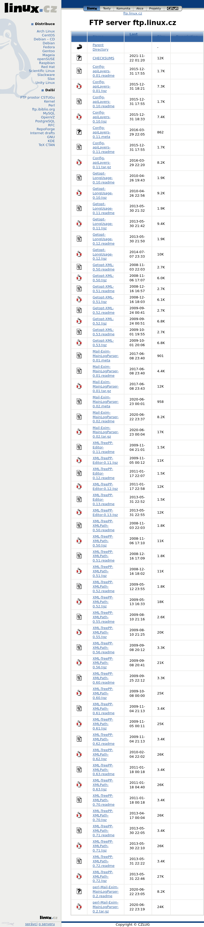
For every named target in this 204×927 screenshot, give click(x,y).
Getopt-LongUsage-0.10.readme (104, 177)
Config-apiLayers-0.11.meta (102, 132)
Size (161, 36)
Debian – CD (44, 39)
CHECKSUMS (103, 58)
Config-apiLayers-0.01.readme (104, 71)
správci (31, 924)
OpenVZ (48, 117)
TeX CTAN (47, 145)
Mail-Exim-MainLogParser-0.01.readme (106, 371)
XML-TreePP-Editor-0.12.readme (104, 473)
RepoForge (46, 129)
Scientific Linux (42, 71)
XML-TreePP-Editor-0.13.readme (104, 499)
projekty (155, 8)
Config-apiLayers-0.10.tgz (102, 116)
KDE (51, 141)
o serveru (47, 924)
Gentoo (48, 51)
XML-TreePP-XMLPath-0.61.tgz (103, 723)
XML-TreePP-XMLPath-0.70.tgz (103, 815)
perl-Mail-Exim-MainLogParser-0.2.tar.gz (106, 906)
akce (140, 8)
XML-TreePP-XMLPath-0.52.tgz (103, 601)
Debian (49, 43)
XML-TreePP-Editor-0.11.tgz (105, 460)
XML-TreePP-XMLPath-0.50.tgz (103, 540)
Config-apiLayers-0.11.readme (104, 147)
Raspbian (47, 63)
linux (91, 8)
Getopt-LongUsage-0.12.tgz (103, 254)
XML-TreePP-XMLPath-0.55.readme (104, 617)
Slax (51, 79)
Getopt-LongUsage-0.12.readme (104, 239)
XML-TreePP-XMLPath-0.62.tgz (103, 754)
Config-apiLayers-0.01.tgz (102, 86)
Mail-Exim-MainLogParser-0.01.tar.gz (106, 386)
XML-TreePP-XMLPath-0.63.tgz (103, 784)
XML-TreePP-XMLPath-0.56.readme (104, 647)
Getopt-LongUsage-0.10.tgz (103, 193)
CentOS (48, 35)
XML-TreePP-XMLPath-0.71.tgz (103, 845)
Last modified (137, 36)
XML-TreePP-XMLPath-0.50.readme (104, 525)
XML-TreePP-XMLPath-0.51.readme (104, 556)
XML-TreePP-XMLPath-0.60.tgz (103, 693)
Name (98, 36)
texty (107, 8)
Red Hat (48, 67)
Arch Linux (46, 31)
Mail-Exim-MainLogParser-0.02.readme (106, 417)
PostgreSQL (45, 121)
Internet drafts (42, 133)
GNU (51, 137)
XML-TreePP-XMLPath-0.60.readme (104, 678)
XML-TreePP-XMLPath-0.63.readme (104, 769)
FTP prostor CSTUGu (37, 97)
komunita (123, 8)
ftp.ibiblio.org (43, 109)
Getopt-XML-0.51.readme (104, 288)
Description (187, 36)
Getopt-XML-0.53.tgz (103, 343)
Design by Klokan (7, 924)
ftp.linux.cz (132, 13)
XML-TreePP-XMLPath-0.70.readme (104, 800)
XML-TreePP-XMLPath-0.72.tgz (103, 876)
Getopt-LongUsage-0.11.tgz (103, 223)
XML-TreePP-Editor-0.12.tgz (105, 486)
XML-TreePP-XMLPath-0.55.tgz (103, 632)
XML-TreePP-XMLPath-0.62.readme (104, 739)
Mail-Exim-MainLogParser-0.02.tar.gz (106, 432)
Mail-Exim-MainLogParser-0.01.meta (106, 355)
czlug (173, 8)
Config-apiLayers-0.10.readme (104, 101)
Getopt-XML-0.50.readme (104, 267)
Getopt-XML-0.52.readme (104, 310)
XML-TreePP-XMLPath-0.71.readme (104, 830)
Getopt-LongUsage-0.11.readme (104, 208)
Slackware (46, 75)
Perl (51, 105)
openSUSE (46, 59)
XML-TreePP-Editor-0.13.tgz (105, 512)
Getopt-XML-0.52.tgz (103, 321)
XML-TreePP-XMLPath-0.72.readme (104, 861)
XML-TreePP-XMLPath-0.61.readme (104, 708)
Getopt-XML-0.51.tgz (103, 299)
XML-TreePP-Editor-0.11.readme (104, 447)
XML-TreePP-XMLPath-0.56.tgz (103, 662)
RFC (51, 125)
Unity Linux (45, 83)
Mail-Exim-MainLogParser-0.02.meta (106, 401)
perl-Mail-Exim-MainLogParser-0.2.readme (106, 891)
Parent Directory (101, 47)
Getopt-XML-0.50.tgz (103, 278)
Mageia (48, 55)
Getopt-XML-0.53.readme (104, 332)
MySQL (49, 113)
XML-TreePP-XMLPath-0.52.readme (104, 586)
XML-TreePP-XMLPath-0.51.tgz (103, 571)
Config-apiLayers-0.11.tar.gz (102, 162)
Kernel (49, 101)
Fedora (49, 47)
